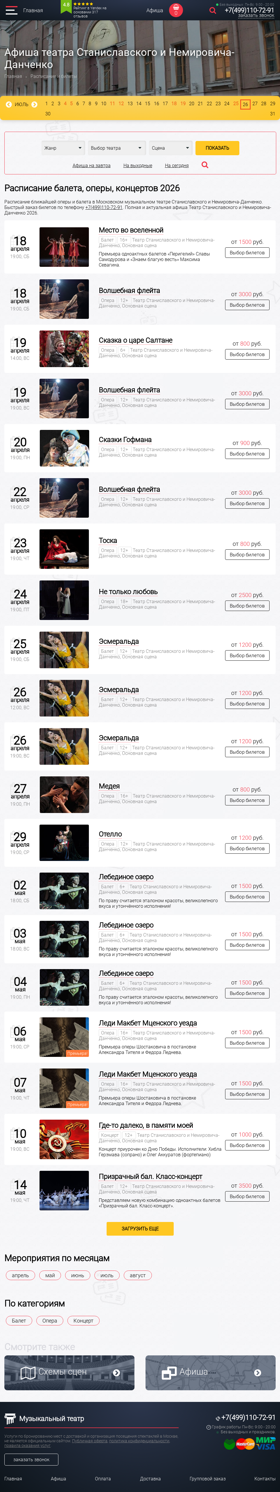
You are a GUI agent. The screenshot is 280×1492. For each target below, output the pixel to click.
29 (272, 103)
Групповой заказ (208, 1479)
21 (200, 103)
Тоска (108, 541)
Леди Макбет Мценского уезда (148, 1023)
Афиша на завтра (92, 165)
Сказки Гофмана (125, 440)
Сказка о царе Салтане (135, 340)
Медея (109, 786)
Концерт (83, 1321)
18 (174, 103)
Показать (217, 148)
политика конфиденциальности (139, 1441)
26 (245, 104)
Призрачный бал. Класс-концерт (150, 1177)
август (138, 1275)
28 (263, 103)
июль (107, 1275)
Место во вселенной (131, 230)
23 (218, 103)
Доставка (150, 1479)
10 (103, 103)
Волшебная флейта (129, 291)
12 (121, 103)
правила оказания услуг (27, 1445)
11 (112, 103)
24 (226, 103)
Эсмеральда (119, 641)
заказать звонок (256, 15)
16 (156, 103)
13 (130, 103)
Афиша (154, 10)
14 (138, 103)
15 (147, 103)
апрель (20, 1275)
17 (165, 103)
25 (235, 103)
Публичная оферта (89, 1441)
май (50, 1275)
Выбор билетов (247, 252)
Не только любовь (128, 592)
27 (255, 103)
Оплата (103, 1479)
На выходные (137, 165)
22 (209, 103)
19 (183, 103)
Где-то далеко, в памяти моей (146, 1125)
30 (48, 114)
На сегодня (177, 165)
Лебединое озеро (126, 877)
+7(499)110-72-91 (249, 10)
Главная (33, 10)
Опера (49, 1321)
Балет (19, 1321)
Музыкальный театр (44, 1419)
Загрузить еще (140, 1229)
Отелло (110, 834)
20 (191, 103)
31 (272, 114)
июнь (77, 1275)
